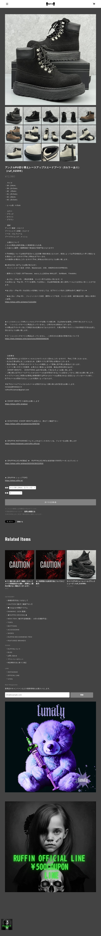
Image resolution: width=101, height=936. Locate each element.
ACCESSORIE (13, 630)
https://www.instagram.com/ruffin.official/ (22, 444)
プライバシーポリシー (15, 659)
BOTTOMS (12, 626)
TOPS (10, 622)
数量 (6, 493)
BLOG (10, 652)
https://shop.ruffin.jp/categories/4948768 (22, 424)
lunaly (10, 679)
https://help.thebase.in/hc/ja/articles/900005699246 (27, 339)
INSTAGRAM (13, 672)
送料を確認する (29, 511)
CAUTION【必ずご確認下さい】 (20, 604)
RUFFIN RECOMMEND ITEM (20, 637)
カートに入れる (50, 502)
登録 (81, 695)
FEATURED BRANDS (17, 641)
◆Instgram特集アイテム (18, 608)
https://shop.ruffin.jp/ (14, 480)
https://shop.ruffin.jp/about (16, 404)
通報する (20, 522)
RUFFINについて (14, 649)
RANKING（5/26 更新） (17, 611)
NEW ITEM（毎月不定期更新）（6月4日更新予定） (28, 619)
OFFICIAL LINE (13, 675)
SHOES (11, 633)
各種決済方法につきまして (18, 600)
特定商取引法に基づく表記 (17, 662)
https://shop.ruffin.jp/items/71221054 (20, 302)
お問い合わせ (12, 656)
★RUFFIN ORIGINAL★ (17, 615)
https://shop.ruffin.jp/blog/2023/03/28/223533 (24, 463)
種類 (6, 488)
